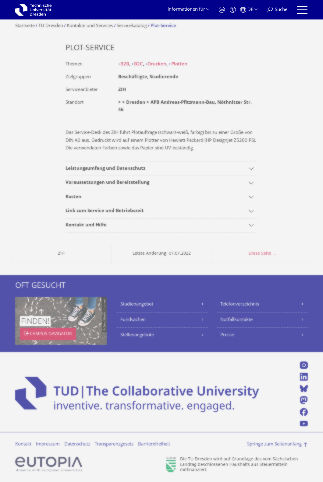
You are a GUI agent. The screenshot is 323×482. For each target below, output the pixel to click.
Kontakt (23, 444)
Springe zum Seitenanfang (274, 444)
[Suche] (277, 10)
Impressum (48, 444)
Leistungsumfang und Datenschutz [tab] (105, 168)
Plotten (179, 64)
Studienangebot (136, 304)
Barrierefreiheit (154, 444)
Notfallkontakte (236, 320)
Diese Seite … (262, 254)
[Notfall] (221, 10)
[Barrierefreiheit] (232, 10)
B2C (138, 64)
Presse (227, 335)
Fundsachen (133, 320)
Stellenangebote (137, 335)
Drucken (156, 64)
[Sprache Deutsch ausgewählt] (248, 10)
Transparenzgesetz (114, 444)
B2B (124, 64)
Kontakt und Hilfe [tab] (86, 225)
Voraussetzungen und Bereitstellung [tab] (107, 182)
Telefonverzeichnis (239, 304)
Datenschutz (77, 444)
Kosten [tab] (73, 197)
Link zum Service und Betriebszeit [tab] (105, 211)
